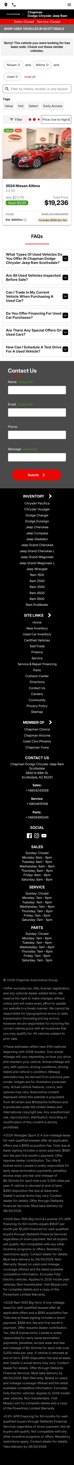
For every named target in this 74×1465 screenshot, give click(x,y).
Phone (12, 427)
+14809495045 (37, 817)
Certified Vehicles (37, 640)
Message (23, 449)
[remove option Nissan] (13, 65)
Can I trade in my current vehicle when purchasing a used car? (37, 296)
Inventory (34, 496)
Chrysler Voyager (37, 509)
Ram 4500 (37, 593)
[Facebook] (29, 835)
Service (37, 658)
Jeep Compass (37, 533)
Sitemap (37, 712)
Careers (37, 694)
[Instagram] (36, 835)
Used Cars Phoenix (37, 741)
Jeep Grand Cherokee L (37, 551)
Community (37, 700)
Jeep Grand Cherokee (37, 545)
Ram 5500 (37, 599)
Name (20, 382)
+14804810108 (37, 804)
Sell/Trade (37, 646)
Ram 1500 (37, 575)
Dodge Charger (37, 515)
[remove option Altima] (42, 65)
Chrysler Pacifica (37, 503)
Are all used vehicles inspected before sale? (37, 277)
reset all (30, 77)
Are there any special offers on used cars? (37, 332)
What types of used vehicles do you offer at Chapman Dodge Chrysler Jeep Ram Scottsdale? (37, 258)
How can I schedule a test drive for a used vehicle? (37, 349)
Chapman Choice (37, 729)
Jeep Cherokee (37, 527)
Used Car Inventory (37, 634)
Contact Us (37, 688)
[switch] (69, 4)
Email (20, 404)
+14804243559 (37, 790)
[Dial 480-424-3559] (14, 4)
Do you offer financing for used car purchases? (37, 315)
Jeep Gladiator (37, 539)
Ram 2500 (37, 581)
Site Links (34, 615)
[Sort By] (56, 119)
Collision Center (37, 676)
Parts (37, 670)
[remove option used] (12, 77)
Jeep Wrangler (37, 569)
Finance (37, 652)
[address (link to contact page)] (6, 4)
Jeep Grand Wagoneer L (37, 563)
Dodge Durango (37, 521)
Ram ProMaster (37, 605)
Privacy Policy (37, 706)
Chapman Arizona (37, 735)
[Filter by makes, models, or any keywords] (37, 89)
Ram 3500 (37, 587)
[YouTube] (44, 835)
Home (37, 622)
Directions (37, 682)
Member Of (34, 723)
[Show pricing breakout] (16, 220)
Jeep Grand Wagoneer (37, 557)
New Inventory (37, 628)
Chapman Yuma (37, 747)
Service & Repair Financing (37, 664)
